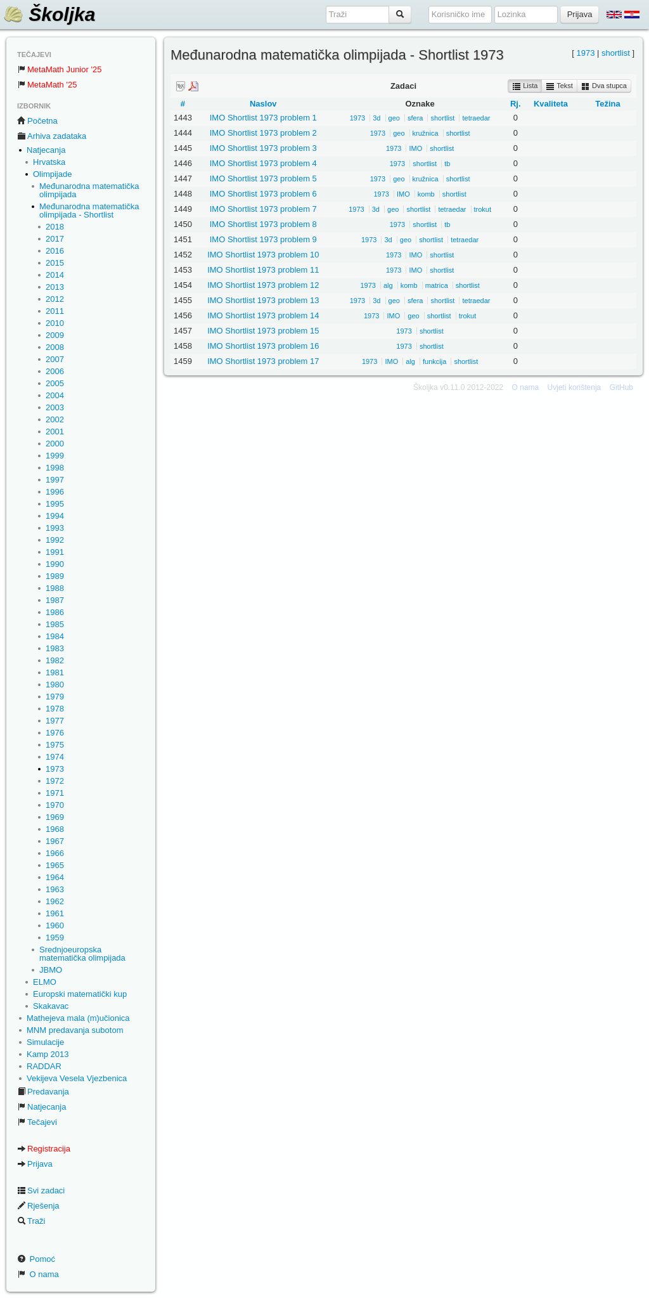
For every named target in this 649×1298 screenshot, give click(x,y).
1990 (55, 564)
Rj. (515, 103)
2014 (55, 275)
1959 (55, 937)
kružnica (426, 133)
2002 (55, 419)
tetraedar (476, 118)
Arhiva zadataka (51, 136)
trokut (483, 209)
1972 (55, 781)
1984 (55, 636)
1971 (55, 793)
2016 (55, 251)
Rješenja (38, 1205)
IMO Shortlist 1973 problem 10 (263, 254)
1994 (55, 516)
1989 (55, 576)
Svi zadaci (41, 1190)
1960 (55, 925)
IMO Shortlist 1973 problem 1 (263, 117)
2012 (55, 299)
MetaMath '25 (47, 84)
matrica (436, 285)
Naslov (263, 103)
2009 (55, 335)
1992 (55, 540)
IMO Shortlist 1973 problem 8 (263, 224)
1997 (55, 479)
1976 (55, 732)
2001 (55, 431)
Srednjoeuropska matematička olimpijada (82, 954)
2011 (55, 311)
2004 (55, 395)
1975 (55, 745)
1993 (55, 528)
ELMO (44, 982)
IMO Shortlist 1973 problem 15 (263, 330)
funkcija (434, 361)
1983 (55, 648)
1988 (55, 588)
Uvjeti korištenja (574, 387)
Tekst (559, 86)
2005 (55, 383)
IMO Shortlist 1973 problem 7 (263, 209)
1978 (55, 708)
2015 (55, 263)
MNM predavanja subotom (75, 1030)
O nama (38, 1274)
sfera (415, 118)
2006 (55, 371)
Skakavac (50, 1006)
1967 (55, 841)
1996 (55, 491)
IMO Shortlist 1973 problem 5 (263, 178)
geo (394, 118)
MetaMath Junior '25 (59, 69)
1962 (55, 901)
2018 (55, 226)
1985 (55, 624)
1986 (55, 612)
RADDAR (44, 1066)
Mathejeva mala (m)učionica (78, 1018)
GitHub (621, 387)
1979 (55, 696)
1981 (55, 672)
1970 (55, 805)
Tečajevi (37, 1122)
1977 (55, 720)
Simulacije (45, 1042)
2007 (55, 359)
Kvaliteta (551, 103)
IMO (415, 148)
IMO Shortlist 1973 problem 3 (263, 148)
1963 (55, 889)
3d (376, 118)
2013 (55, 287)
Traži (31, 1221)
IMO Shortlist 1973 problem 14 (263, 315)
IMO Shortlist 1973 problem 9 (263, 239)
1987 (55, 600)
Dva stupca (604, 86)
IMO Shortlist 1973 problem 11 (263, 270)
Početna (37, 121)
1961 (55, 913)
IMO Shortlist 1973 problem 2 (263, 133)
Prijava (35, 1164)
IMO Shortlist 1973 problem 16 (263, 346)
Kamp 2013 (48, 1054)
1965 (55, 865)
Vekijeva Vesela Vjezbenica (77, 1078)
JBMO (50, 970)
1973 (55, 769)
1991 (55, 552)
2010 (55, 323)
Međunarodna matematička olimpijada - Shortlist (89, 210)
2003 (55, 407)
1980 (55, 684)
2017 (55, 238)
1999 (55, 455)
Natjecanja (46, 150)
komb (426, 194)
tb (447, 163)
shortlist (615, 53)
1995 (55, 504)
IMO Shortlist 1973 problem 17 (263, 361)
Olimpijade (52, 174)
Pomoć (36, 1259)
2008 (55, 347)
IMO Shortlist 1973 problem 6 (263, 193)
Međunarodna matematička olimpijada (89, 190)
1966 (55, 853)
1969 (55, 817)
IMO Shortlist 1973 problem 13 (263, 300)
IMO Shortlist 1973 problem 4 (263, 163)
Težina (607, 103)
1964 (55, 877)
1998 (55, 467)
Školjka (49, 14)
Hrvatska (49, 162)
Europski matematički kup (80, 994)
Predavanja (43, 1091)
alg (388, 285)
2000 (55, 443)
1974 (55, 757)
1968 (55, 829)
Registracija (43, 1148)
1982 (55, 660)
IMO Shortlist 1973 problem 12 (263, 285)
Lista (524, 86)
